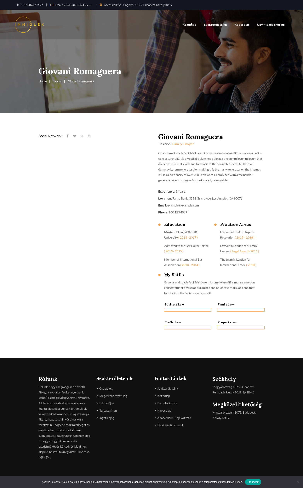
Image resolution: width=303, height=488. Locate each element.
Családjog (106, 388)
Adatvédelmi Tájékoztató (174, 418)
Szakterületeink (215, 24)
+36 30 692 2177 (32, 5)
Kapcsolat (242, 24)
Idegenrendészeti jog (113, 396)
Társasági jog (108, 410)
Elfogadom (253, 481)
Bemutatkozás (167, 403)
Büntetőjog (106, 403)
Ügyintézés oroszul (271, 24)
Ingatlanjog (106, 418)
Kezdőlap (189, 24)
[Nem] (298, 482)
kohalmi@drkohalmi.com (78, 5)
